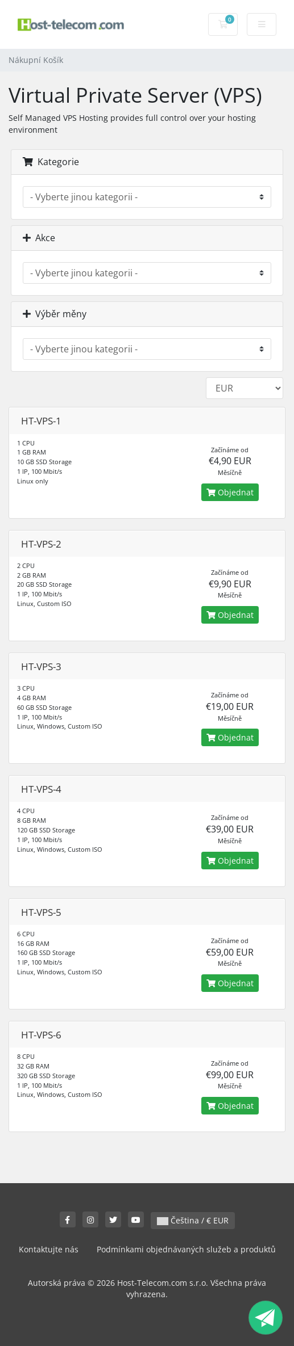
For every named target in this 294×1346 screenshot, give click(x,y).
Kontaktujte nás (48, 1249)
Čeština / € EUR (193, 1220)
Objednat (230, 492)
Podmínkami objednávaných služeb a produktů (186, 1249)
